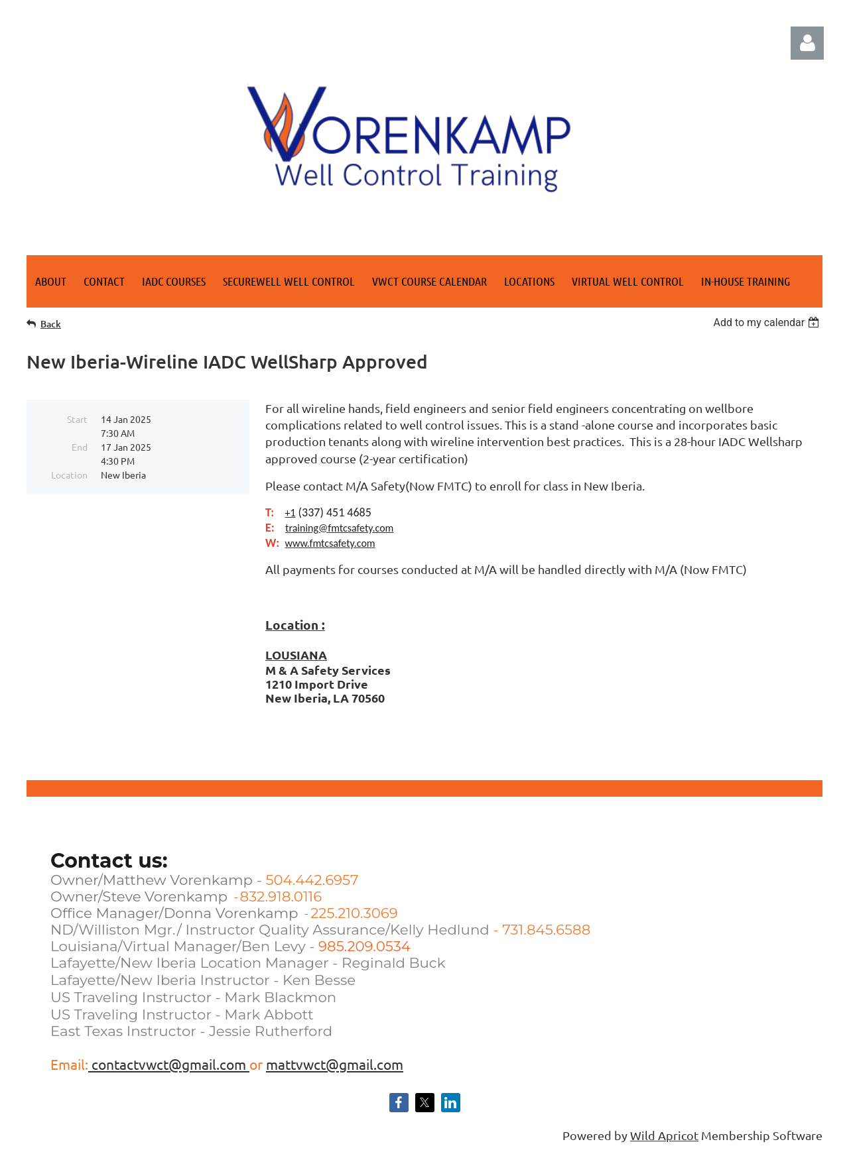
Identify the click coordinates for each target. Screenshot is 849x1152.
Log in (807, 43)
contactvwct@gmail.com (168, 1063)
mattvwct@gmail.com (334, 1063)
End (80, 447)
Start (77, 419)
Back (50, 323)
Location (69, 475)
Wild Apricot (664, 1135)
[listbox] (767, 322)
